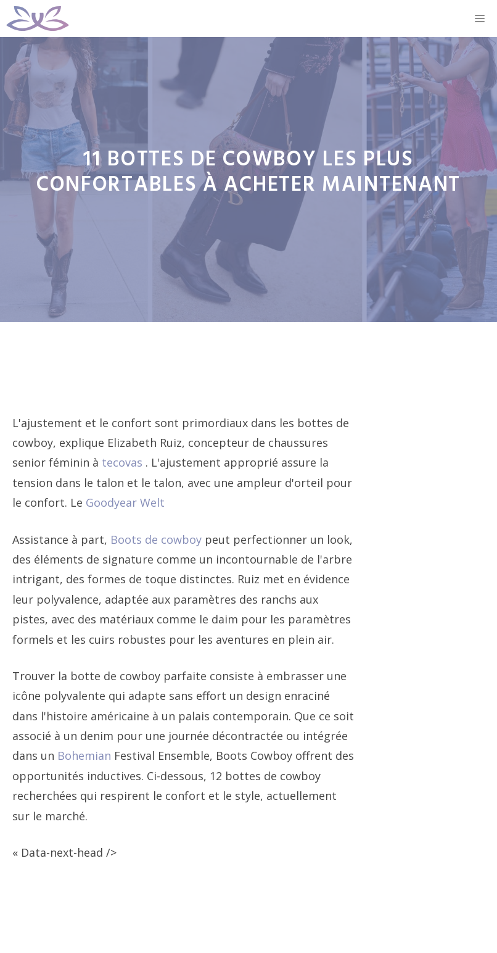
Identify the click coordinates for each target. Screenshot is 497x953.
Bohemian (85, 755)
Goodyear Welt (125, 502)
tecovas (124, 462)
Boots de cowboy (157, 539)
